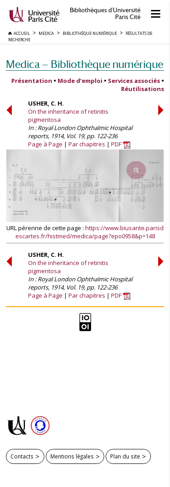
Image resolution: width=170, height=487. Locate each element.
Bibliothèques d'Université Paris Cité (105, 13)
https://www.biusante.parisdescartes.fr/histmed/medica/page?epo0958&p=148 (89, 232)
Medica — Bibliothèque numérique (84, 64)
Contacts (22, 456)
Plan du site (125, 456)
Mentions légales (72, 456)
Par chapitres (86, 144)
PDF (121, 144)
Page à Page (45, 144)
